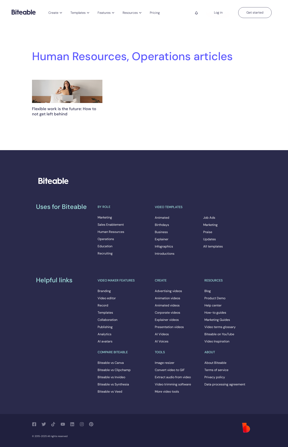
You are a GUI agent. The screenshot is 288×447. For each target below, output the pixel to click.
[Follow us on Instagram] (83, 424)
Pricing (155, 13)
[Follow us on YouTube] (64, 424)
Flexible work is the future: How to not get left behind (64, 111)
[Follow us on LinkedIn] (73, 424)
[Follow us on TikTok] (54, 424)
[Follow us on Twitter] (45, 424)
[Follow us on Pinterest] (92, 424)
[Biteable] (24, 12)
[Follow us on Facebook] (35, 424)
